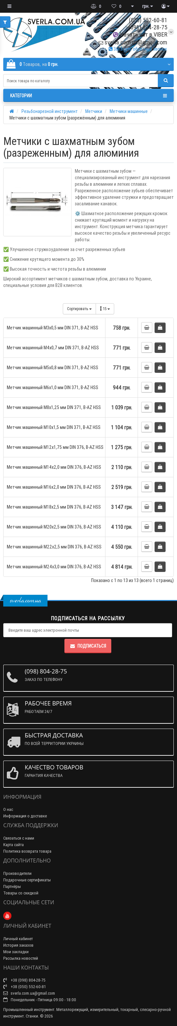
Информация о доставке (25, 816)
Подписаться (88, 646)
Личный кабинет (18, 938)
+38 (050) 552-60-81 (24, 986)
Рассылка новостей (20, 958)
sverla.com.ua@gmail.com (133, 42)
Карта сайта (13, 844)
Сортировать (79, 308)
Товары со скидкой (20, 893)
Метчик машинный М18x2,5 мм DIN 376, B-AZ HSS (54, 507)
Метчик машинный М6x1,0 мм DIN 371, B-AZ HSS (52, 387)
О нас (8, 809)
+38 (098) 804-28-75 (24, 980)
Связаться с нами (18, 838)
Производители (17, 873)
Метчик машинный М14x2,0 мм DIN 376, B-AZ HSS (54, 467)
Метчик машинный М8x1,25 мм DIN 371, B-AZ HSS (54, 407)
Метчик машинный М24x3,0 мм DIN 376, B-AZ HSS (54, 567)
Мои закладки (16, 952)
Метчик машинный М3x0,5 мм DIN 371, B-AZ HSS (52, 328)
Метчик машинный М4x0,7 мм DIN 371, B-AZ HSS (53, 348)
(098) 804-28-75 (148, 27)
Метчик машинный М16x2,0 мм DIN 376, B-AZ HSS (54, 487)
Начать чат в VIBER (139, 34)
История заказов (18, 945)
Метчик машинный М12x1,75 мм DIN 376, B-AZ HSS (55, 447)
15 (105, 308)
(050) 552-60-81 (148, 20)
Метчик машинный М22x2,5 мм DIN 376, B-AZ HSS (54, 547)
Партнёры (12, 886)
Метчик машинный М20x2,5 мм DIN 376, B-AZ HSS (54, 527)
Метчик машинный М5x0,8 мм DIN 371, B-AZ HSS (52, 368)
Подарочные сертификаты (27, 880)
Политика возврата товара (27, 851)
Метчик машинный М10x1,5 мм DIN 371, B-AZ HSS (54, 427)
